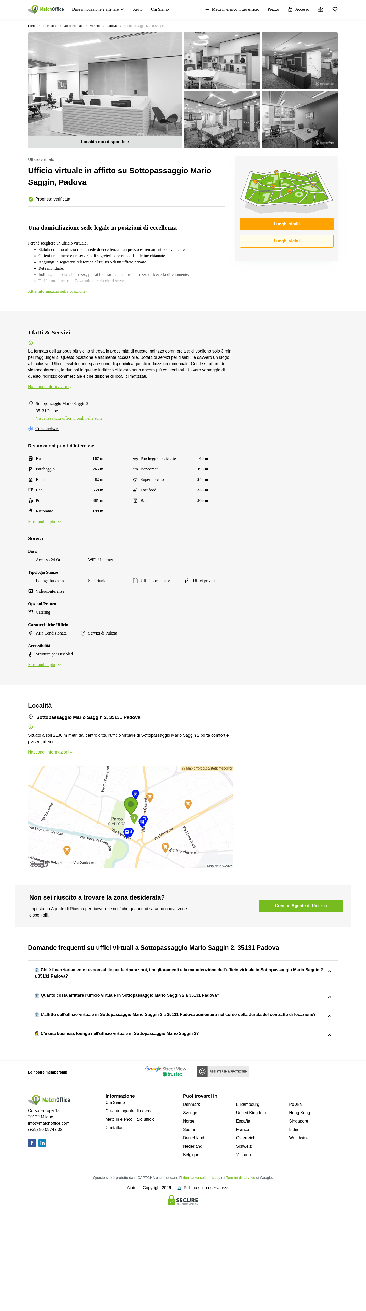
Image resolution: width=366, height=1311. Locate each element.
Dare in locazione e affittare (95, 9)
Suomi (189, 1231)
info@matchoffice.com (48, 1225)
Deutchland (193, 1239)
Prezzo (273, 9)
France (242, 1231)
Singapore (298, 1223)
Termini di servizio (240, 1279)
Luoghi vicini (287, 241)
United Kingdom (251, 1214)
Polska (295, 1206)
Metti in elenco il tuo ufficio (231, 9)
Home (32, 26)
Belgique (191, 1256)
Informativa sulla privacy (200, 1279)
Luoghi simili (287, 224)
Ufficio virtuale (74, 26)
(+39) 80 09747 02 (45, 1231)
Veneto (95, 26)
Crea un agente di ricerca (129, 1212)
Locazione (50, 26)
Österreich (246, 1239)
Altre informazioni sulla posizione (59, 291)
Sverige (190, 1214)
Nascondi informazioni (50, 386)
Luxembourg (247, 1206)
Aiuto (137, 9)
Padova (111, 26)
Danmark (191, 1206)
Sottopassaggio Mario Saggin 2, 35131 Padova (211, 991)
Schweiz (244, 1248)
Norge (189, 1223)
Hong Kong (299, 1214)
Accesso (298, 9)
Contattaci (115, 1229)
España (243, 1223)
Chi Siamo (160, 9)
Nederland (192, 1248)
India (293, 1231)
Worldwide (298, 1239)
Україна (243, 1256)
